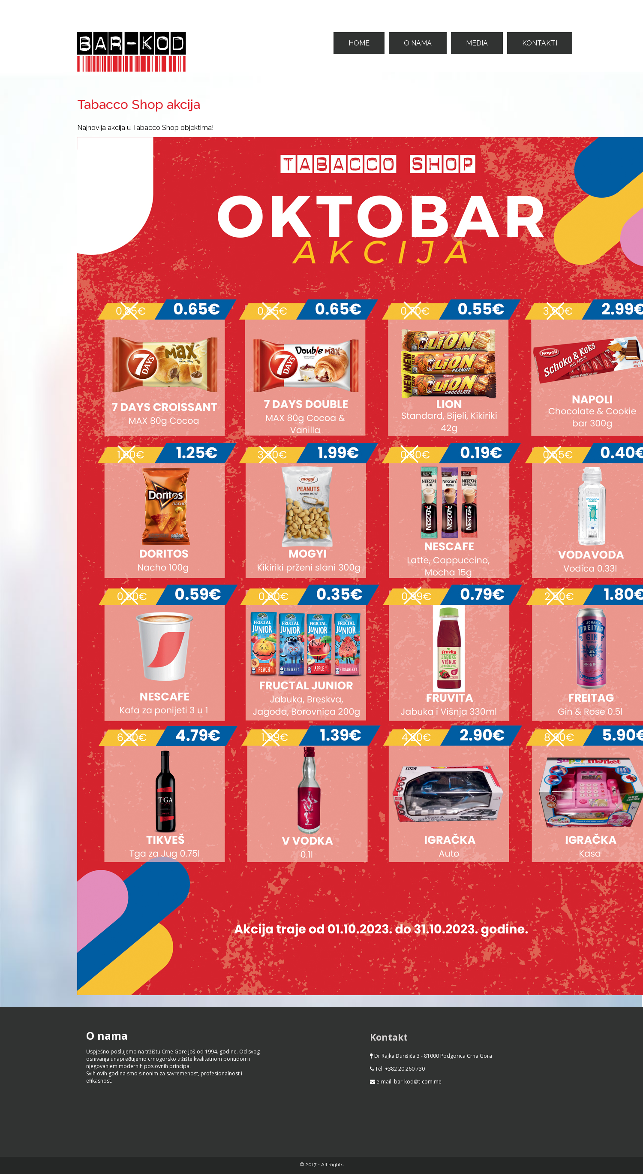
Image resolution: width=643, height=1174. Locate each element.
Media (477, 43)
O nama (418, 43)
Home (359, 43)
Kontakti (539, 43)
